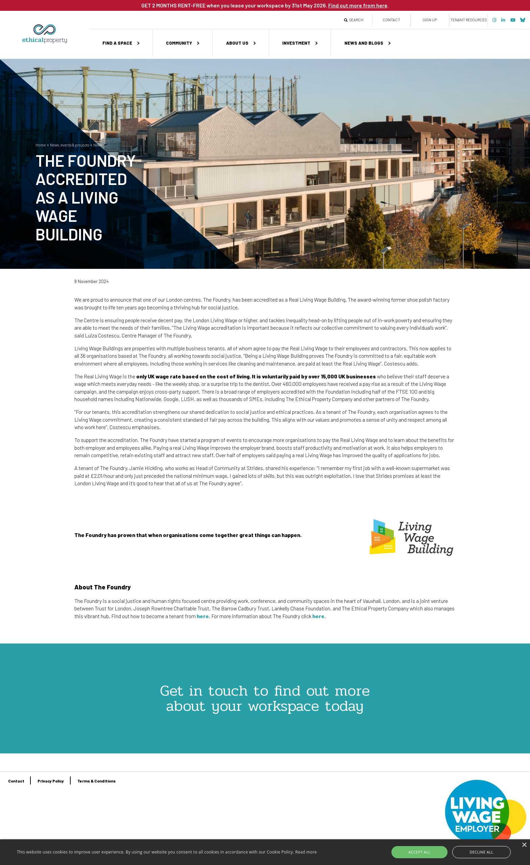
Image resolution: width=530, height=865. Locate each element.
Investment (296, 43)
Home (40, 145)
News (97, 145)
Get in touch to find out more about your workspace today (265, 698)
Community (179, 43)
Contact (391, 20)
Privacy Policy (51, 780)
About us (237, 43)
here (203, 616)
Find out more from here (357, 5)
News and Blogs (363, 43)
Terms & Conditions (96, 780)
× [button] (524, 845)
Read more (306, 852)
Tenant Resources (468, 20)
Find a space (117, 43)
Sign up (430, 20)
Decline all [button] (476, 852)
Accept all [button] (425, 852)
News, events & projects (69, 145)
